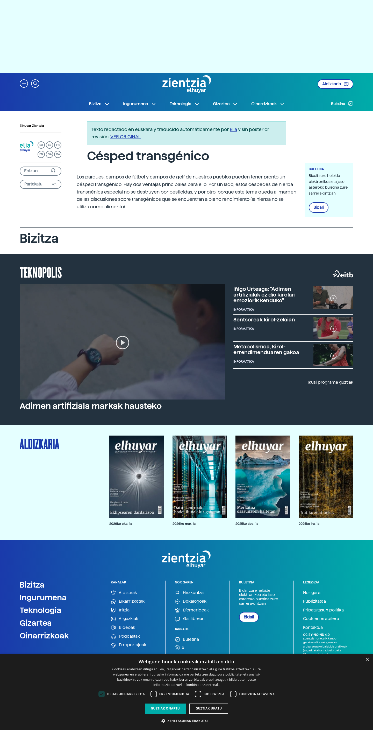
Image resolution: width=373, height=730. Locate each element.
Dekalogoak (190, 601)
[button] (24, 83)
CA (50, 154)
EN (41, 154)
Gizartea (36, 623)
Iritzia (120, 610)
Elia (233, 129)
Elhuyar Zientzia (32, 126)
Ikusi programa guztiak (330, 382)
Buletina (342, 103)
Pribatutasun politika (323, 610)
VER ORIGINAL (125, 136)
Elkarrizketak (128, 601)
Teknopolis (41, 272)
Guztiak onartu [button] (165, 708)
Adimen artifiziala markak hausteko (91, 406)
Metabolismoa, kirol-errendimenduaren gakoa (266, 349)
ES (49, 145)
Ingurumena (43, 597)
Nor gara (311, 592)
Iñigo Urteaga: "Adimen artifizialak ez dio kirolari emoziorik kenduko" (264, 295)
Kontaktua (313, 627)
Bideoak (123, 627)
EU (41, 145)
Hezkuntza (189, 593)
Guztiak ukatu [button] (209, 708)
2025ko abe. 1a (246, 524)
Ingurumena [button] (139, 104)
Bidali (318, 207)
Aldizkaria (335, 84)
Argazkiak (124, 619)
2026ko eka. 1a (120, 524)
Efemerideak (192, 610)
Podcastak (125, 636)
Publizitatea (314, 601)
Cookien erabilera (321, 618)
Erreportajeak (128, 645)
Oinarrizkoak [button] (268, 104)
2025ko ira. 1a (309, 524)
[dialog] (186, 692)
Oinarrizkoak (44, 635)
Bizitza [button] (99, 104)
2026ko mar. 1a (184, 524)
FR (58, 145)
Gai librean (190, 619)
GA (58, 154)
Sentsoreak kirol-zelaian (264, 319)
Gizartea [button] (225, 104)
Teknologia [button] (184, 104)
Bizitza (32, 584)
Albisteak (124, 593)
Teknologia (40, 610)
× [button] (367, 660)
